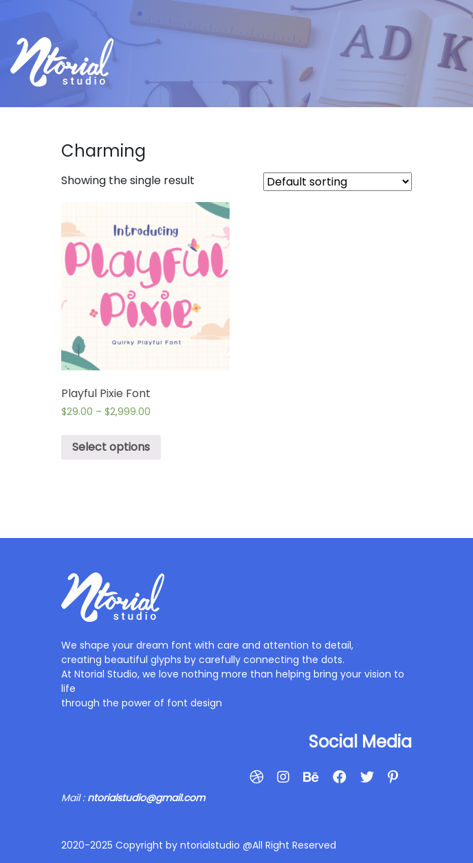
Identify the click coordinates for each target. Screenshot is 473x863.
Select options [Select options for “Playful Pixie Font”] (111, 447)
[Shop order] (337, 181)
